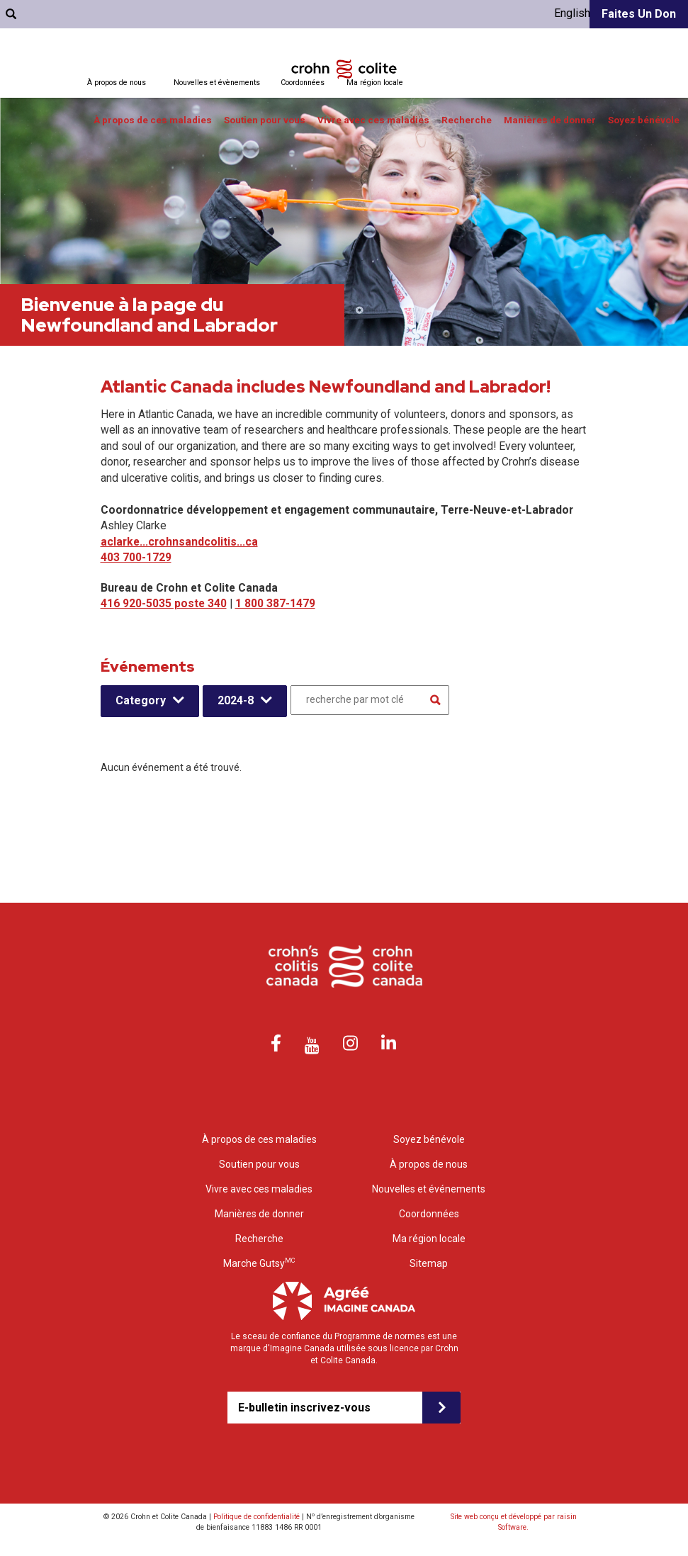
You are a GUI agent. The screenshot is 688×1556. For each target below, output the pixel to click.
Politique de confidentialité (256, 1516)
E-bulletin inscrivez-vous (304, 1407)
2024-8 (236, 700)
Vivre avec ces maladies (373, 120)
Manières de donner (550, 120)
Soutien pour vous (264, 120)
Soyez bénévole (643, 120)
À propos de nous (116, 82)
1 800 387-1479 (275, 603)
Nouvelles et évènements (217, 82)
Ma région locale (374, 82)
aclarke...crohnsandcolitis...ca (179, 541)
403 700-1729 (136, 557)
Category (140, 700)
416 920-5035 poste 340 (164, 603)
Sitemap (429, 1263)
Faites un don (639, 14)
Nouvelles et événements (428, 1189)
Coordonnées (303, 82)
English (572, 13)
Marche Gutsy (259, 1263)
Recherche (466, 120)
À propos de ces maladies (153, 120)
